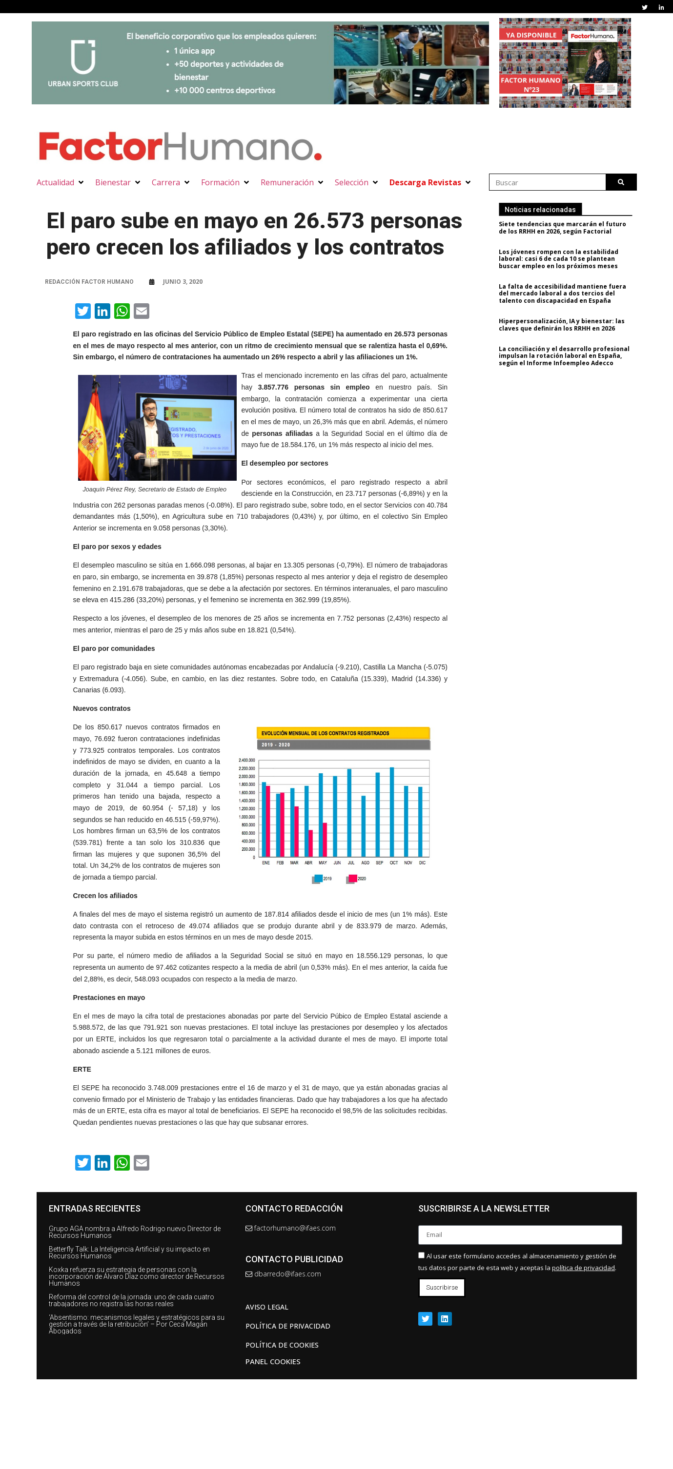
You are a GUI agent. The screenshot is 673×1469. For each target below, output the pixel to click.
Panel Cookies (273, 1361)
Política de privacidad (287, 1326)
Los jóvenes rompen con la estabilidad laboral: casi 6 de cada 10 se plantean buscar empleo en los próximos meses (567, 259)
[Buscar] (621, 182)
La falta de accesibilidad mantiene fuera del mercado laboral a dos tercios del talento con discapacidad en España (571, 293)
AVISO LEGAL (266, 1307)
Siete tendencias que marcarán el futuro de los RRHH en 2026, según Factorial (571, 227)
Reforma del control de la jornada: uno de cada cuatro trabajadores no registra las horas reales (131, 1300)
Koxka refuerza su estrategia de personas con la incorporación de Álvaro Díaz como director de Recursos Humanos (136, 1276)
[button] (61, 182)
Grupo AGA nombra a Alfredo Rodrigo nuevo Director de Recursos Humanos (135, 1232)
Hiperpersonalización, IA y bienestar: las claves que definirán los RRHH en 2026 (570, 324)
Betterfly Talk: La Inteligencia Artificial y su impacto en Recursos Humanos (129, 1252)
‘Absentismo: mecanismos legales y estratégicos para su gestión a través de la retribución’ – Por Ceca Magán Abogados (136, 1324)
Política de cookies (282, 1345)
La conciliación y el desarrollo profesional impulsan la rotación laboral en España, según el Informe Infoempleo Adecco (573, 356)
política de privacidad (583, 1267)
